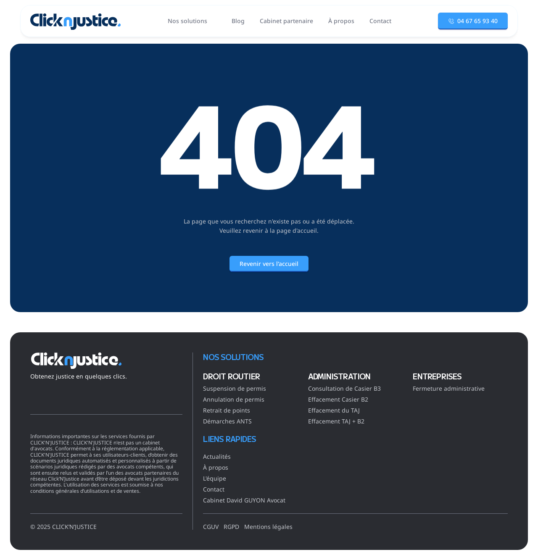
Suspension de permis (234, 388)
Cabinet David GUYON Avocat (244, 500)
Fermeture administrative (449, 388)
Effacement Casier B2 (338, 399)
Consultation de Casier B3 (344, 388)
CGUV (211, 527)
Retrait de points (226, 410)
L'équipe (214, 478)
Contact (213, 489)
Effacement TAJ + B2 (336, 421)
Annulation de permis (233, 399)
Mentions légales (268, 527)
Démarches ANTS (227, 421)
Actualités (217, 456)
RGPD (231, 527)
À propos (215, 467)
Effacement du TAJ (334, 410)
